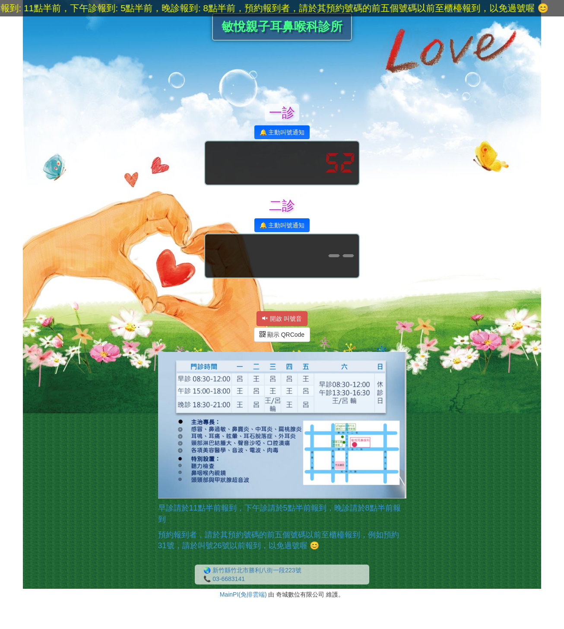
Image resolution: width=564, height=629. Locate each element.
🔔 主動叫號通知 (282, 132)
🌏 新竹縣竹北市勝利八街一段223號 (252, 570)
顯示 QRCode (282, 334)
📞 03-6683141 (224, 578)
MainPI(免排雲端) (243, 594)
